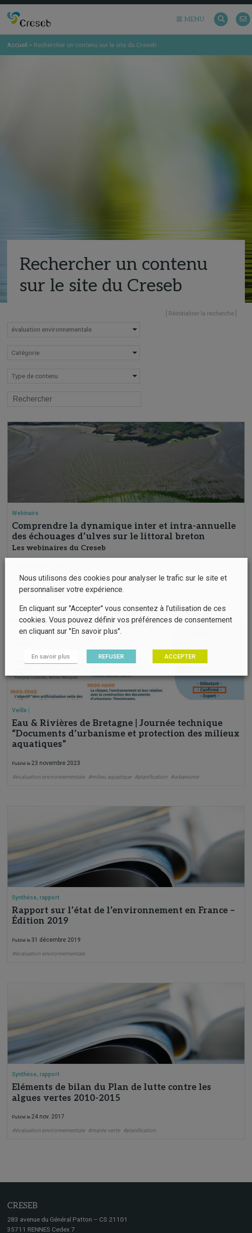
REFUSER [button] (111, 656)
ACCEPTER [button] (180, 656)
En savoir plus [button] (50, 656)
